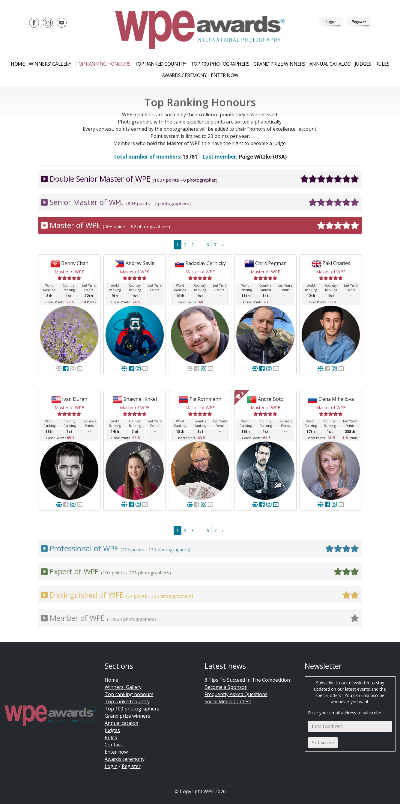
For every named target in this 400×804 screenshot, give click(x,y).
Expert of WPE (200, 571)
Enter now (224, 75)
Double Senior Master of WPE (200, 179)
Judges (363, 64)
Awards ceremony (184, 75)
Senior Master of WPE (200, 202)
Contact (113, 744)
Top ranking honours (102, 64)
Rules (382, 64)
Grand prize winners (279, 64)
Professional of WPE (200, 548)
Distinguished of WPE (200, 595)
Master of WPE (200, 225)
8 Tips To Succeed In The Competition (247, 680)
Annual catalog (330, 64)
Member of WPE (200, 618)
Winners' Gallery (50, 64)
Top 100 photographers (132, 708)
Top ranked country (161, 64)
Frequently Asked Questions (235, 694)
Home (18, 64)
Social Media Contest (227, 701)
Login (330, 21)
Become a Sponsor (225, 687)
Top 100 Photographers (220, 64)
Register (358, 21)
